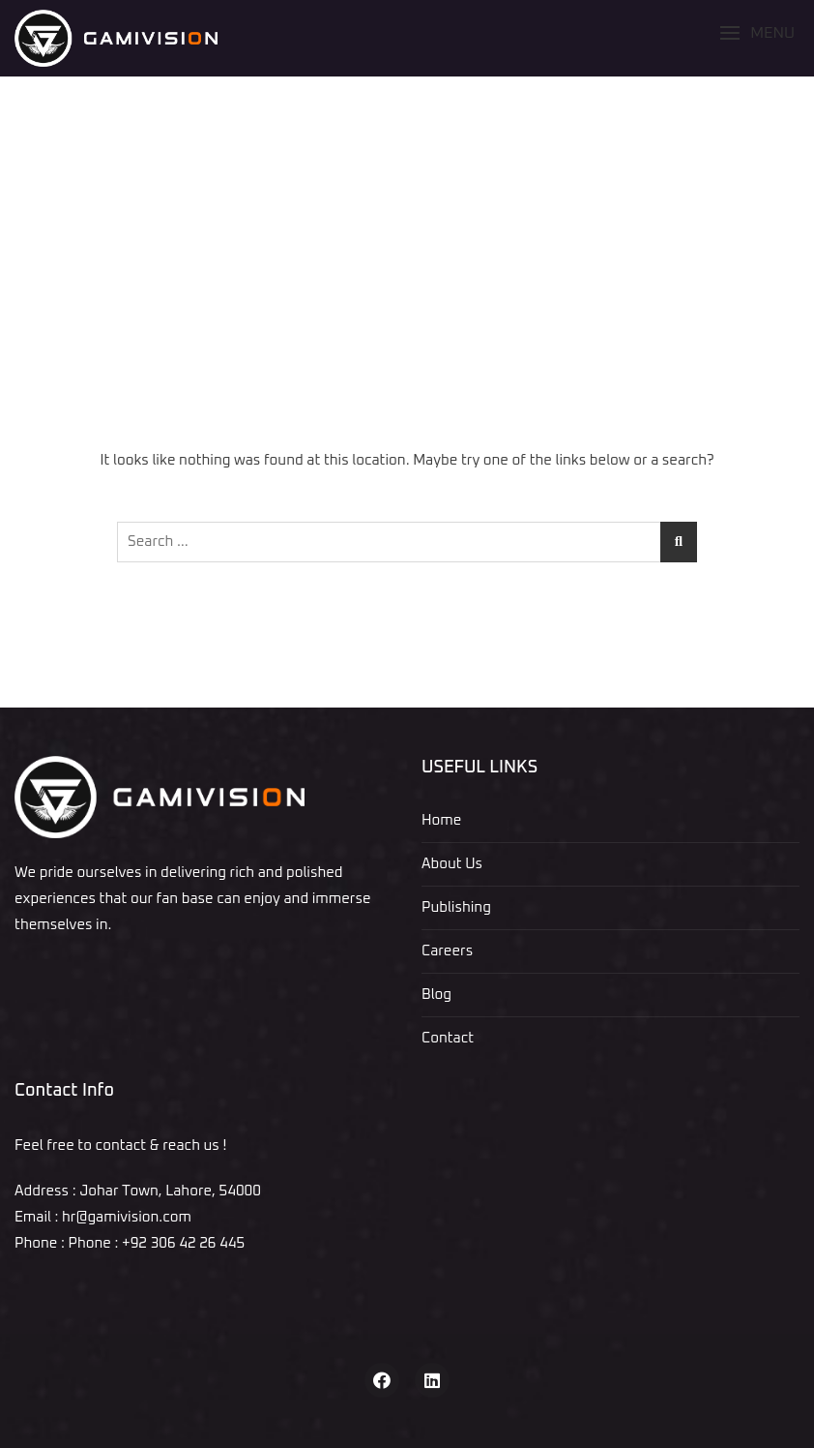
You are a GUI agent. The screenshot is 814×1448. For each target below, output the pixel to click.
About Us (452, 864)
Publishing (456, 907)
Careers (447, 951)
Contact (448, 1038)
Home (441, 820)
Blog (436, 994)
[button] (757, 33)
